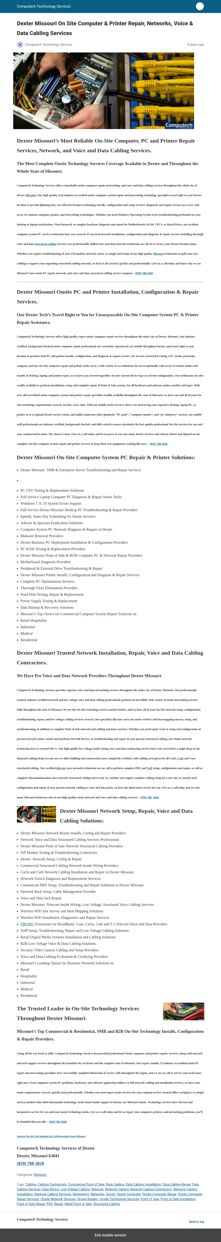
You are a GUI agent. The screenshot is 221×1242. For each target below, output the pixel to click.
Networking (81, 1194)
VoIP (150, 768)
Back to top (196, 1221)
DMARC (27, 924)
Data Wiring (50, 1189)
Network (97, 1189)
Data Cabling (115, 1184)
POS (49, 1204)
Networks (98, 1194)
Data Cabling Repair (177, 1184)
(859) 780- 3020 (150, 797)
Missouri (31, 195)
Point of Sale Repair (31, 1204)
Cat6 (181, 758)
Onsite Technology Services (119, 1199)
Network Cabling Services (52, 1194)
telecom (60, 768)
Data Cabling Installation (143, 1184)
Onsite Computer (129, 1194)
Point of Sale (150, 1199)
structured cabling (46, 244)
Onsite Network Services (58, 1199)
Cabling (31, 1184)
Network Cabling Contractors (151, 1189)
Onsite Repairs (87, 1199)
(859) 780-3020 (144, 273)
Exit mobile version (110, 1235)
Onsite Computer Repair (159, 1194)
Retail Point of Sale (78, 1204)
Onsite (110, 1194)
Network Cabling (117, 1189)
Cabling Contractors (52, 1184)
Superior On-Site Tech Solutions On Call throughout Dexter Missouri (51, 1136)
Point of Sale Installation (178, 1199)
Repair (58, 1204)
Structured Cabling (106, 1204)
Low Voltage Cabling (75, 1189)
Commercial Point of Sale (86, 1184)
